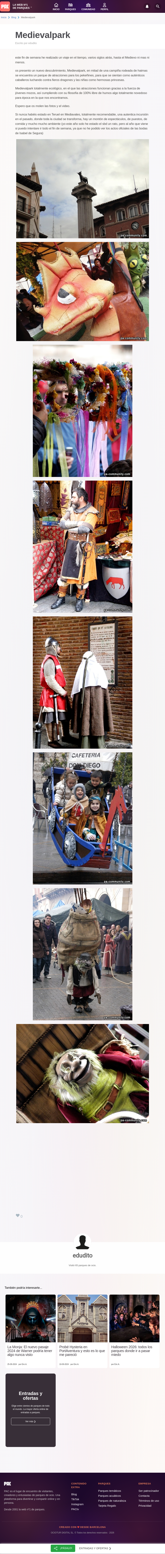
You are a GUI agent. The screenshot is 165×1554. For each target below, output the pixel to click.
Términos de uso (148, 1500)
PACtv (75, 1509)
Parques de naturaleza (112, 1500)
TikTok (75, 1499)
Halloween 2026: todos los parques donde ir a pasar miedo (131, 1351)
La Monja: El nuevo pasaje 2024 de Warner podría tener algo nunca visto (29, 1351)
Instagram (77, 1504)
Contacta (144, 1495)
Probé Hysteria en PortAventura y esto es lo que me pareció (82, 1351)
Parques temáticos (109, 1490)
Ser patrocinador (148, 1490)
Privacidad (144, 1505)
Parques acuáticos (109, 1495)
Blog (13, 17)
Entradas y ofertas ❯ (95, 1548)
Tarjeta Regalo (107, 1505)
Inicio (3, 17)
